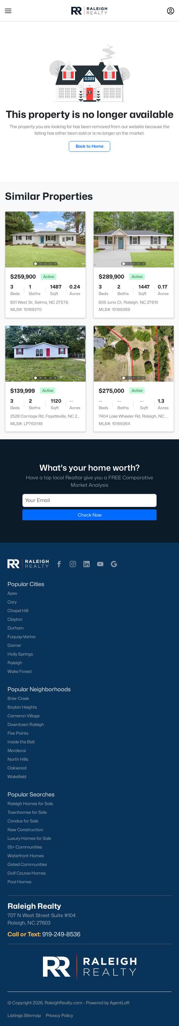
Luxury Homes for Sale (29, 838)
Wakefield (16, 776)
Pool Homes (19, 881)
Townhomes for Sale (27, 812)
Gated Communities (27, 864)
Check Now (89, 514)
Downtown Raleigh (25, 724)
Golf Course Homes (26, 873)
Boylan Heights (22, 707)
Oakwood (16, 767)
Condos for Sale (22, 820)
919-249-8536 (61, 934)
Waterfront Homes (25, 855)
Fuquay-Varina (21, 636)
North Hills (17, 759)
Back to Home (89, 146)
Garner (14, 645)
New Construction (25, 829)
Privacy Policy (59, 1015)
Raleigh (14, 662)
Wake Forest (19, 671)
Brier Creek (18, 698)
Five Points (17, 733)
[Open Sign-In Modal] (171, 11)
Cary (11, 601)
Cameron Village (23, 715)
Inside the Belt (21, 741)
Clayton (14, 619)
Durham (15, 627)
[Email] (89, 500)
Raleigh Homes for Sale (30, 803)
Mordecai (16, 750)
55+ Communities (24, 847)
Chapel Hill (17, 610)
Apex (12, 593)
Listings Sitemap (24, 1015)
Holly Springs (20, 654)
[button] (8, 10)
